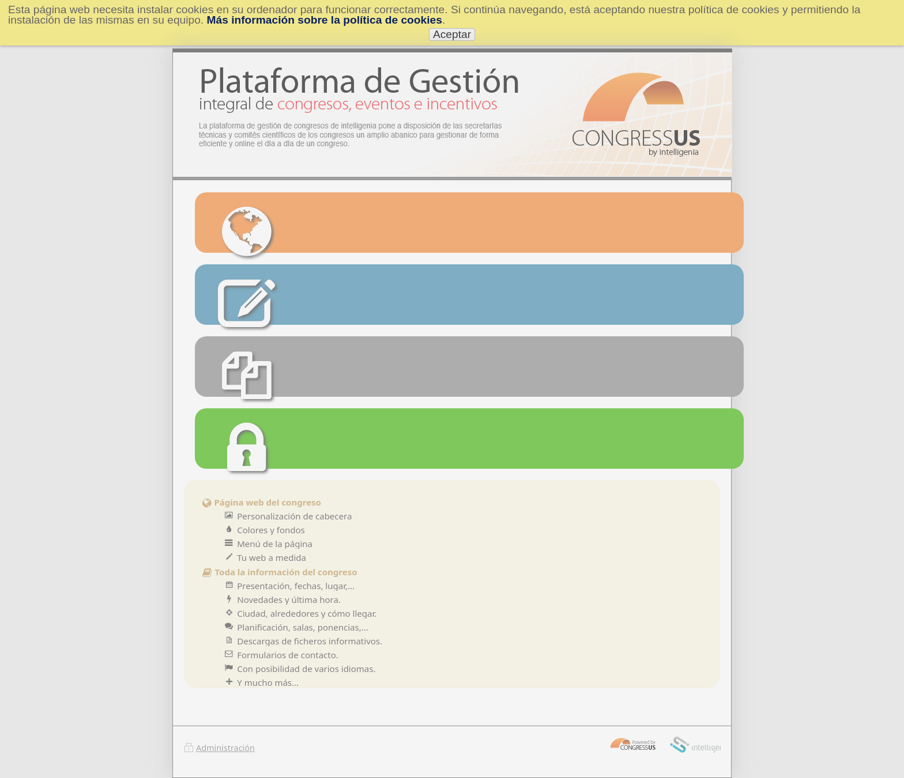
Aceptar (452, 34)
